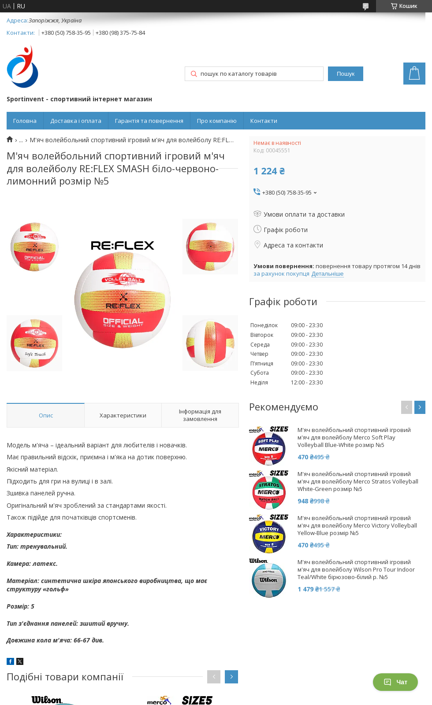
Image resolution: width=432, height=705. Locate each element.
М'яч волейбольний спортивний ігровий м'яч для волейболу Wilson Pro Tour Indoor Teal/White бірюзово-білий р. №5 (356, 569)
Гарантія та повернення (149, 121)
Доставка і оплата (75, 121)
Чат (395, 682)
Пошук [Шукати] (345, 73)
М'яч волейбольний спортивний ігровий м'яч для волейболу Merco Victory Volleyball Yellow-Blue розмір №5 (357, 525)
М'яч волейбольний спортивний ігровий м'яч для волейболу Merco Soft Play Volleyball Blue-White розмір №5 (354, 437)
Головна (25, 121)
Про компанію (217, 121)
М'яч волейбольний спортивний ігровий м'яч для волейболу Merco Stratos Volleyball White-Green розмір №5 (358, 481)
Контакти (263, 121)
